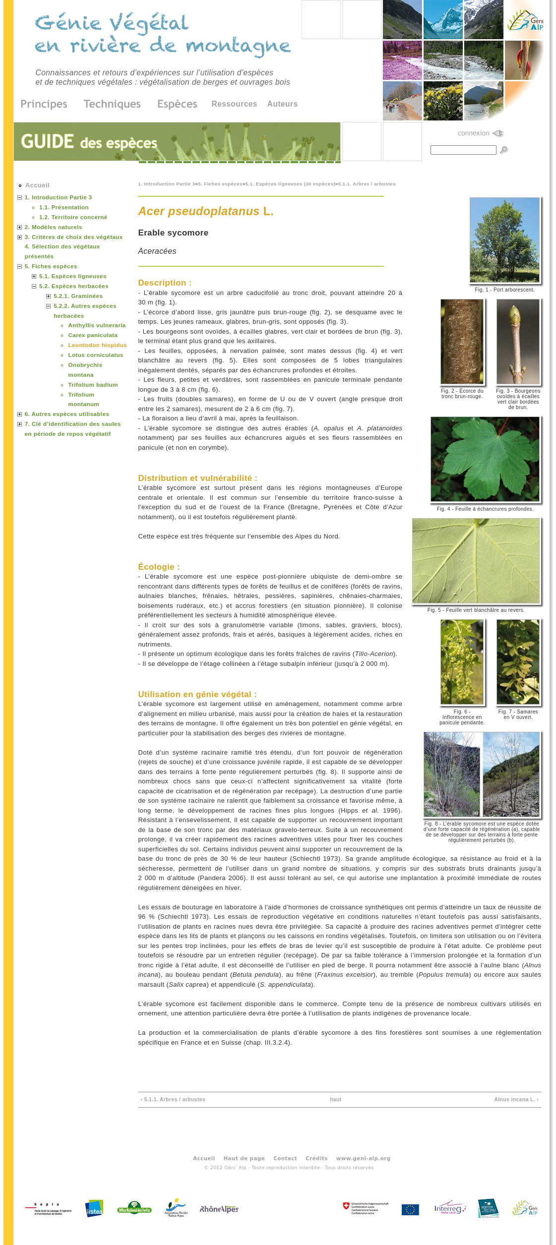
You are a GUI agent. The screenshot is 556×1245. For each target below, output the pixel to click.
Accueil (37, 185)
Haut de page (244, 1158)
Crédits (317, 1158)
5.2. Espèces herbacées (74, 286)
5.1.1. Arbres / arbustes (367, 183)
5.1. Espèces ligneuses (73, 276)
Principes (47, 104)
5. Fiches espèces (220, 183)
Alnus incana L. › (516, 1099)
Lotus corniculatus (96, 355)
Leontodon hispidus (97, 345)
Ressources (234, 104)
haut (336, 1099)
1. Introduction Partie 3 (166, 183)
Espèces (174, 104)
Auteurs (282, 104)
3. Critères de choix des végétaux (74, 237)
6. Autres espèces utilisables (67, 414)
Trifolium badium (93, 384)
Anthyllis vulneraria (96, 325)
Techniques (112, 104)
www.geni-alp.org (363, 1158)
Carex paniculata (93, 335)
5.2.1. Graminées (78, 296)
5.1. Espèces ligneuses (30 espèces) (290, 183)
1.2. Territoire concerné (73, 217)
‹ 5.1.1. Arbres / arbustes (173, 1099)
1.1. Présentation (64, 207)
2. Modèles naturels (53, 227)
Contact (285, 1158)
